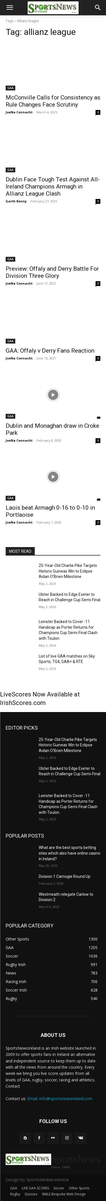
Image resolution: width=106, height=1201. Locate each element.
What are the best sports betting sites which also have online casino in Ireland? (69, 853)
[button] (10, 7)
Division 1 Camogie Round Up (64, 876)
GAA (10, 88)
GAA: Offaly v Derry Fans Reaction (50, 350)
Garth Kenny (16, 201)
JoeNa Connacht (19, 112)
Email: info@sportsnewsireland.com (59, 1098)
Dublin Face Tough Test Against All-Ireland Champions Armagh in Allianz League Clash (53, 186)
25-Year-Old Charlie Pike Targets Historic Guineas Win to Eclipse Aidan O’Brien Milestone (68, 571)
